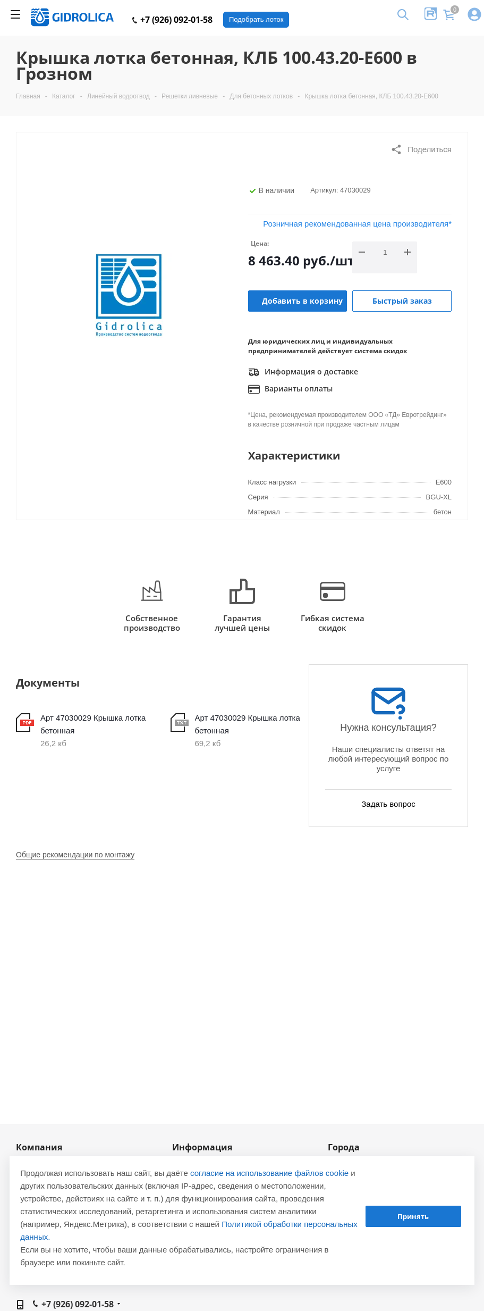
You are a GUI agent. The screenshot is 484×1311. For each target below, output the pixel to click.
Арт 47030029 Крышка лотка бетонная (93, 724)
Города (344, 1147)
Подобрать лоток (256, 19)
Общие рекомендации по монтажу (75, 854)
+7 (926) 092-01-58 (172, 19)
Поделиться (421, 149)
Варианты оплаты (290, 389)
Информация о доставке (303, 372)
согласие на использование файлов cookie (269, 1173)
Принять (413, 1216)
